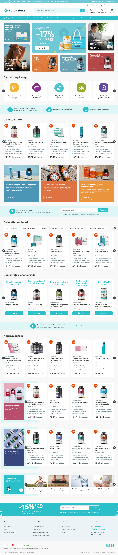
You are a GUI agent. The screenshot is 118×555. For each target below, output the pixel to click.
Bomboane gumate (72, 18)
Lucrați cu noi (66, 526)
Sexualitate (50, 18)
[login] (102, 10)
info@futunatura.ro (107, 5)
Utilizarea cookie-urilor (98, 552)
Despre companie (9, 532)
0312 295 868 (96, 527)
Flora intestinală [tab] (11, 228)
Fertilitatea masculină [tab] (96, 228)
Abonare (103, 210)
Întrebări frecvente (93, 5)
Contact (6, 529)
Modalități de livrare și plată (40, 532)
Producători (36, 529)
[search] (59, 10)
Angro (63, 532)
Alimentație (84, 18)
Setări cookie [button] (110, 552)
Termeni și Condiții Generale (41, 535)
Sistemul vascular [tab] (29, 228)
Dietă (42, 18)
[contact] (91, 10)
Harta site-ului (85, 552)
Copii (91, 18)
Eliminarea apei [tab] (57, 228)
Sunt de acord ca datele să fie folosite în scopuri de (81, 215)
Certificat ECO (8, 526)
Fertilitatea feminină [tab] (76, 228)
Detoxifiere (60, 18)
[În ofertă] (17, 58)
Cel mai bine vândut (18, 18)
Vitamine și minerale (32, 18)
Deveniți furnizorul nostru (69, 529)
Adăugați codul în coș (104, 1)
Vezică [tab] (43, 228)
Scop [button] (6, 18)
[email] (84, 210)
